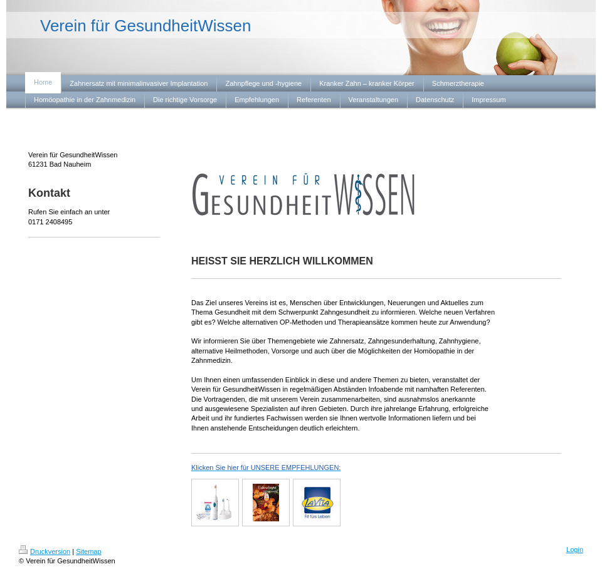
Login (574, 549)
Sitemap (88, 551)
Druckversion (44, 551)
